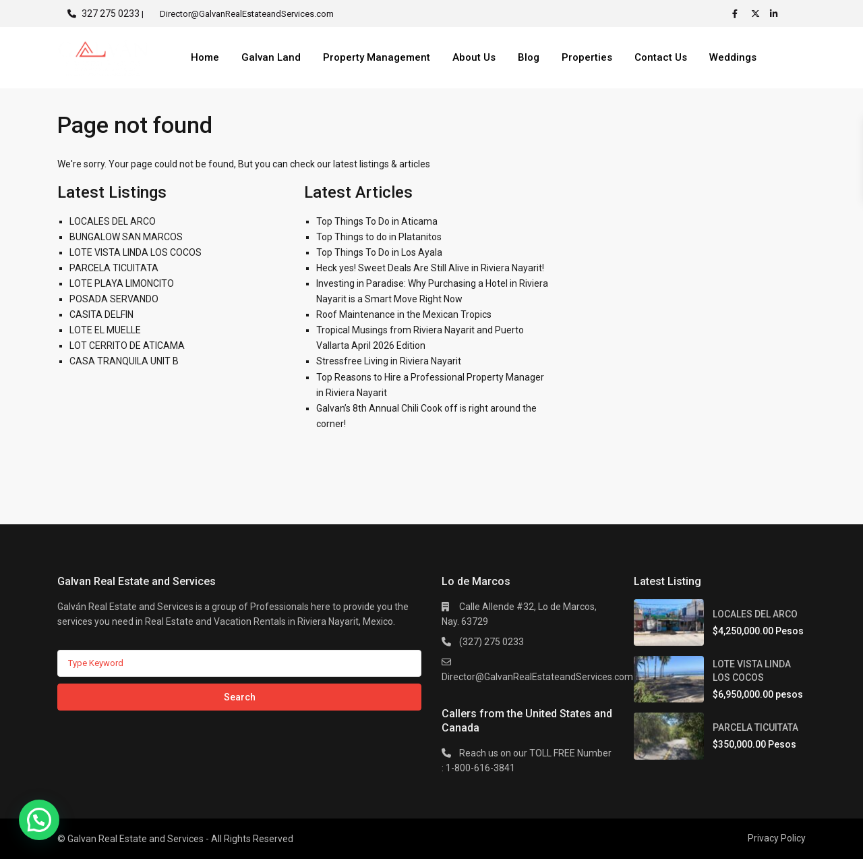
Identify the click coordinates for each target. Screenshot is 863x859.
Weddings (732, 57)
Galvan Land (271, 57)
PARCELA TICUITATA (113, 267)
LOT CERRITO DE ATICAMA (127, 345)
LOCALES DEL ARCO (112, 221)
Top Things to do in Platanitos (379, 236)
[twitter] (757, 13)
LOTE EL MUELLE (105, 330)
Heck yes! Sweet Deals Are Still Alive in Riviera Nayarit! (430, 267)
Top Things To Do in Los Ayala (379, 252)
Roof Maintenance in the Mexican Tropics (404, 314)
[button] (39, 820)
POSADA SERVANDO (113, 299)
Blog (528, 57)
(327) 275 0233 (491, 641)
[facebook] (738, 13)
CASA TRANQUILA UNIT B (124, 361)
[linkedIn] (776, 13)
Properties (587, 57)
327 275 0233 (111, 13)
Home (205, 57)
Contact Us (660, 57)
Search (240, 697)
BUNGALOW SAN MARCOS (126, 236)
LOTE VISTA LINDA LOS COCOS (135, 252)
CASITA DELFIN (101, 314)
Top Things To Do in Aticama (377, 221)
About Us (474, 57)
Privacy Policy (777, 838)
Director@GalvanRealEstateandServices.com (537, 676)
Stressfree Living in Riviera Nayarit (388, 361)
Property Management (376, 57)
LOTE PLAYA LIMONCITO (121, 283)
